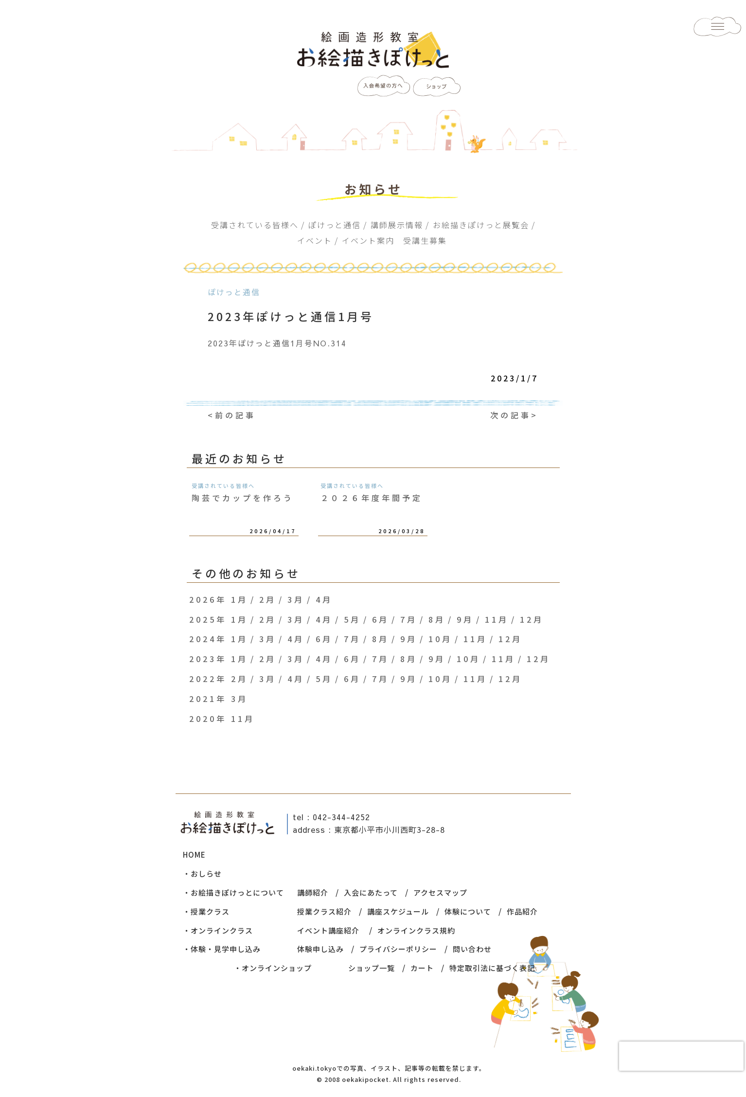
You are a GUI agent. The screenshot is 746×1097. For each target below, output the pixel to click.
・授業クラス (206, 911)
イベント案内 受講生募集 (394, 240)
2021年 (208, 698)
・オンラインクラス (218, 930)
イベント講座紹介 (328, 930)
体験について (467, 911)
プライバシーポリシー (398, 949)
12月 (532, 619)
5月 (352, 619)
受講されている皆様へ (255, 225)
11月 (497, 619)
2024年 (208, 639)
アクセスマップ (440, 892)
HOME (194, 854)
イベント (314, 240)
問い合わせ (472, 949)
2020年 (208, 718)
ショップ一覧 (371, 968)
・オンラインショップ (273, 968)
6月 (380, 619)
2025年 (208, 619)
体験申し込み (320, 949)
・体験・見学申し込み (222, 949)
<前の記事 (232, 415)
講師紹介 (312, 892)
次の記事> (514, 415)
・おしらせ (202, 873)
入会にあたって (371, 892)
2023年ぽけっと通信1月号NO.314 (277, 343)
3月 (295, 599)
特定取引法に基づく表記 (492, 968)
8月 (436, 619)
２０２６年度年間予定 (371, 498)
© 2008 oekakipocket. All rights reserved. (389, 1079)
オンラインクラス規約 (416, 930)
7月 (408, 619)
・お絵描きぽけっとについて (233, 892)
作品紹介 (522, 911)
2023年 (208, 659)
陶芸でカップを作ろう (243, 498)
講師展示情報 (397, 225)
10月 (440, 639)
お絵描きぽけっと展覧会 (481, 225)
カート (422, 968)
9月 (465, 619)
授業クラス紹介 (324, 911)
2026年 (208, 599)
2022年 (208, 678)
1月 (239, 599)
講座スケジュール (398, 911)
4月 (324, 599)
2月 (267, 599)
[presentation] (681, 1056)
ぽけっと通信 (334, 225)
